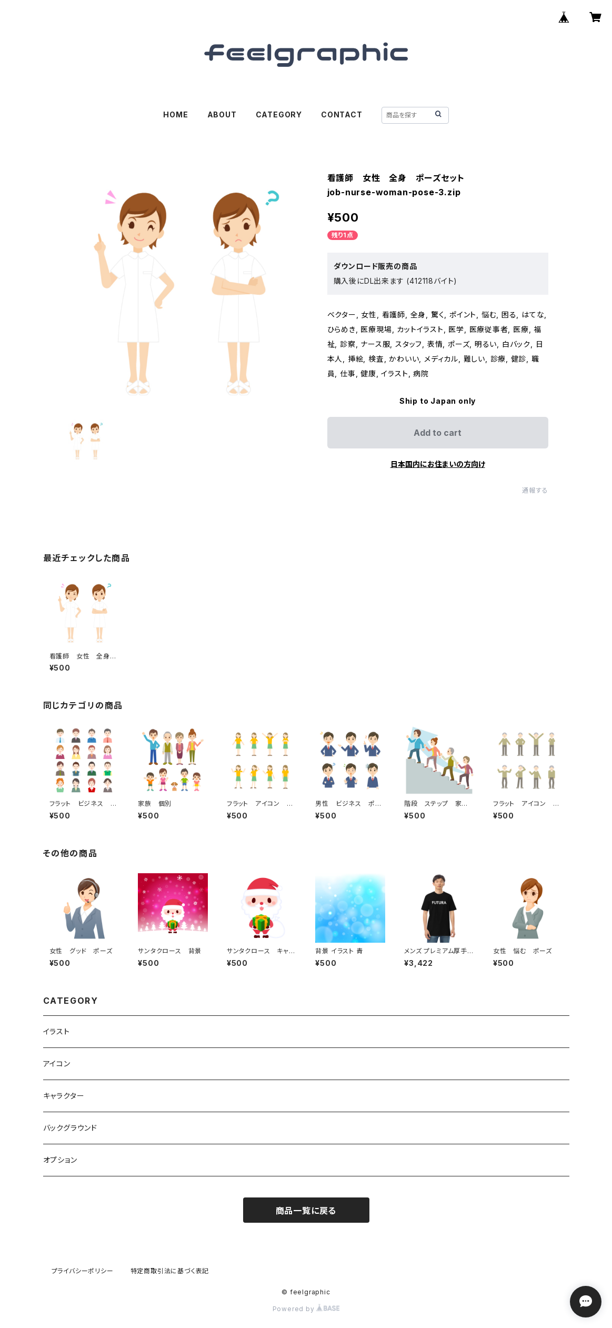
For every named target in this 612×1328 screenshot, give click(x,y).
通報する (535, 490)
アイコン (57, 1063)
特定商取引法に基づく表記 (170, 1271)
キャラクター (64, 1095)
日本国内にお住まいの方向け (437, 464)
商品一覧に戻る (306, 1210)
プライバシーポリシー (83, 1271)
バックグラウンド (70, 1127)
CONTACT (342, 114)
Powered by (306, 1309)
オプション (60, 1159)
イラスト (56, 1031)
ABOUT (222, 114)
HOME (175, 114)
